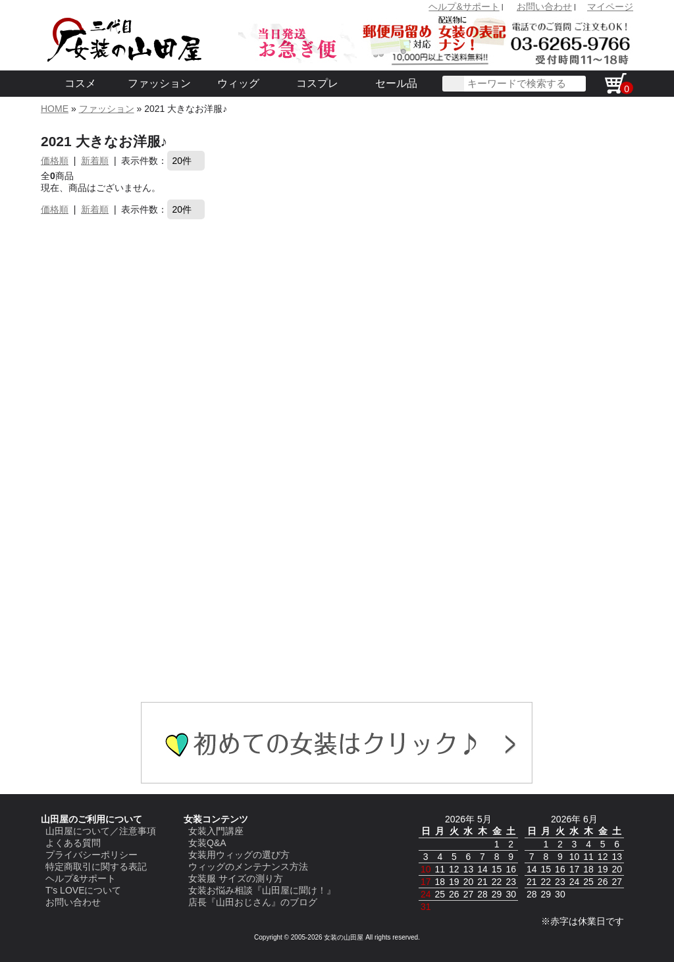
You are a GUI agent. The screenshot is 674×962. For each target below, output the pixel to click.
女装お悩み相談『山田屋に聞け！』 (262, 890)
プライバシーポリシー (91, 854)
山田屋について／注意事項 (100, 831)
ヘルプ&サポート (463, 6)
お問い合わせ (544, 6)
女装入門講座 (216, 831)
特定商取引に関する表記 (96, 866)
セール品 (396, 83)
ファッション (159, 83)
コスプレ (317, 83)
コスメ (80, 83)
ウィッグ (238, 83)
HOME (54, 108)
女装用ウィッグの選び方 (239, 854)
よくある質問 (73, 843)
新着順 (95, 160)
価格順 (54, 160)
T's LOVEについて (83, 890)
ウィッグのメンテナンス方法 (248, 866)
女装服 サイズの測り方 (235, 878)
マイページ (610, 6)
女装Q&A (207, 843)
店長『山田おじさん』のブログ (252, 902)
